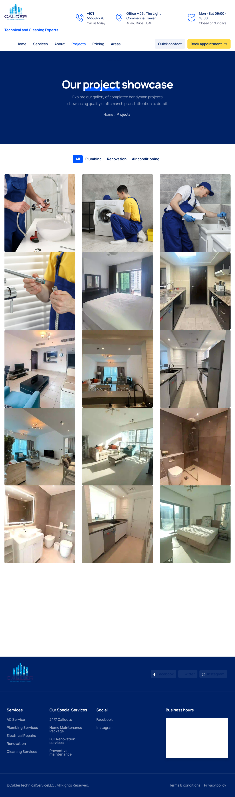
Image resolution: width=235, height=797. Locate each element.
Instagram (213, 674)
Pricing (98, 44)
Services (40, 44)
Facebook (163, 674)
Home (21, 44)
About (59, 44)
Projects (78, 44)
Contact (113, 59)
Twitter (188, 674)
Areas (116, 44)
